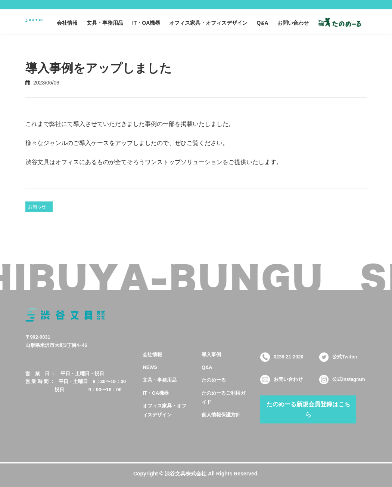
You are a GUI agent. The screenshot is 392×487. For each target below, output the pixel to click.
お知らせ (37, 206)
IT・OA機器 (156, 392)
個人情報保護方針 (221, 414)
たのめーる (214, 380)
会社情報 (152, 354)
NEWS (150, 367)
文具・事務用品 (160, 380)
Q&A (207, 367)
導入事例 (211, 354)
